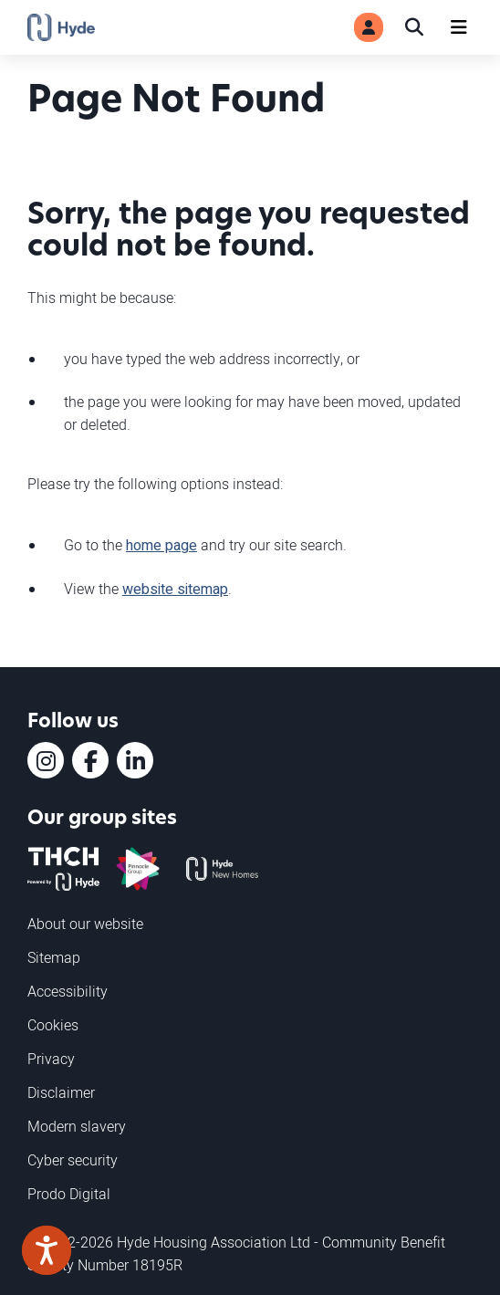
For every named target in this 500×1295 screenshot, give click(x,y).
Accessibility (67, 991)
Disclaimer (61, 1092)
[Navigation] (459, 27)
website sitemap (175, 590)
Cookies (52, 1025)
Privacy (51, 1059)
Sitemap (53, 957)
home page (161, 546)
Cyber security (72, 1160)
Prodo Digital (68, 1194)
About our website (85, 924)
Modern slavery (76, 1126)
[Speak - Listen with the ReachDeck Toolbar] (46, 1250)
